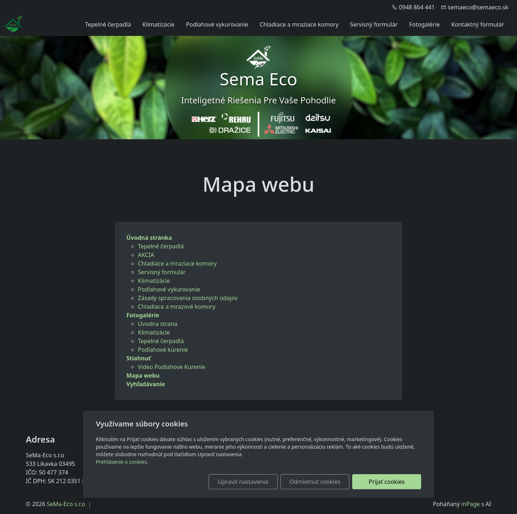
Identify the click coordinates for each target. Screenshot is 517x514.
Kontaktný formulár (477, 24)
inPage (470, 504)
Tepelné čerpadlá (108, 24)
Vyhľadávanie (145, 384)
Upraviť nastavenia (243, 482)
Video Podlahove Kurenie (171, 367)
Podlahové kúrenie (163, 350)
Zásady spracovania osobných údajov (188, 298)
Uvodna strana (157, 324)
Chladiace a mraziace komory (299, 24)
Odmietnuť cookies (314, 482)
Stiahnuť (138, 358)
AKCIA (146, 255)
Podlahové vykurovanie (217, 24)
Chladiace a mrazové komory (176, 306)
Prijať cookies (387, 482)
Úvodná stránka (149, 238)
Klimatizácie (158, 24)
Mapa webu (142, 375)
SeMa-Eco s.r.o (66, 504)
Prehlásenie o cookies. (122, 461)
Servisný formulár (374, 24)
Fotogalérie (424, 24)
